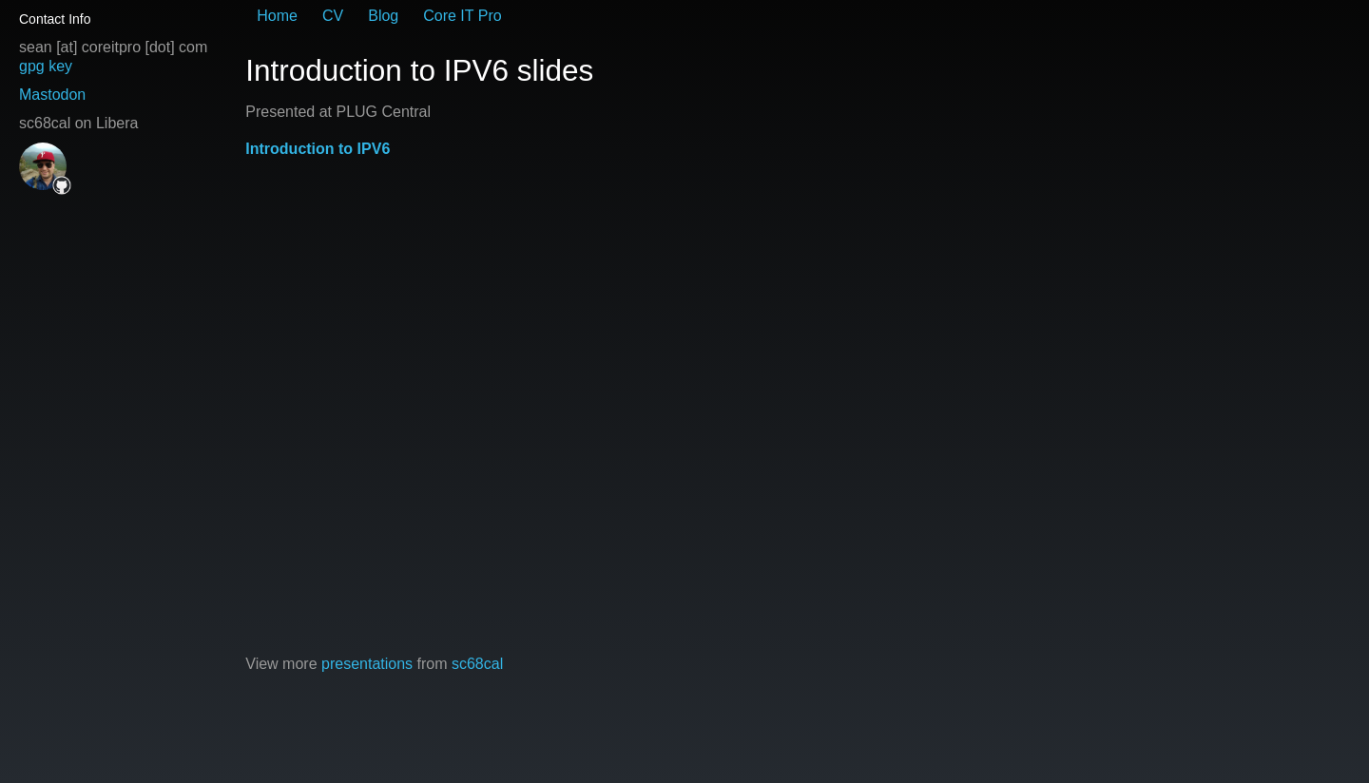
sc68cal (477, 664)
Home (277, 16)
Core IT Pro (462, 16)
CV (332, 16)
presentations (367, 664)
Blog (383, 16)
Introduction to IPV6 (317, 149)
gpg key (45, 66)
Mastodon (52, 94)
